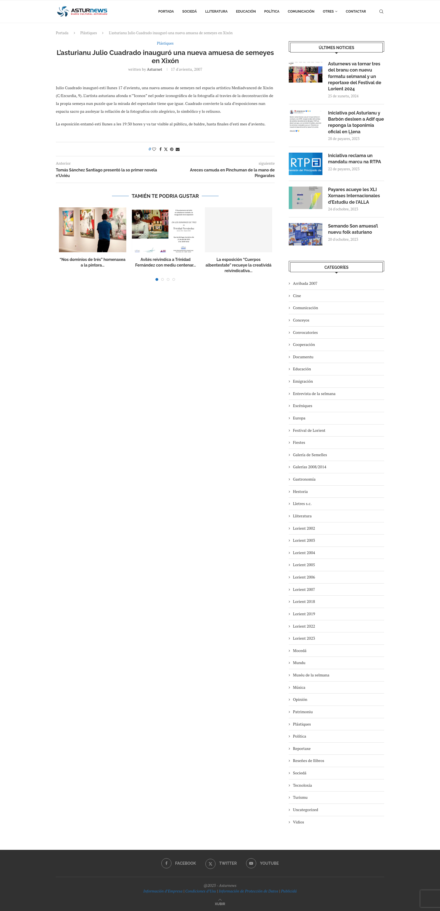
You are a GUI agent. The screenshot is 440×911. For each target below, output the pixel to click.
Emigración (303, 381)
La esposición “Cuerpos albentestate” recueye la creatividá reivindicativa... (238, 265)
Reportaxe (302, 748)
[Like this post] (154, 149)
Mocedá (299, 650)
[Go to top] (220, 903)
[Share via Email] (178, 149)
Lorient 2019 (304, 613)
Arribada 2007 (305, 283)
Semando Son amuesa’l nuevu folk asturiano (353, 229)
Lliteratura (216, 11)
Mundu (299, 662)
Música (299, 687)
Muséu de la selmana (311, 675)
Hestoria (300, 491)
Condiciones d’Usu (200, 891)
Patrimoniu (303, 711)
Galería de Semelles (310, 454)
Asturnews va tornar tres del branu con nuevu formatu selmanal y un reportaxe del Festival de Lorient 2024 (354, 76)
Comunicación (301, 11)
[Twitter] (221, 863)
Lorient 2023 (304, 638)
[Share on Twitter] (166, 149)
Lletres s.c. (302, 503)
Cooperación (304, 344)
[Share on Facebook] (160, 149)
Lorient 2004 (304, 552)
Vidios (298, 822)
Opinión (300, 699)
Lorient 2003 (304, 540)
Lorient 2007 (304, 589)
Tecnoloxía (302, 785)
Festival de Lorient (309, 430)
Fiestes (299, 442)
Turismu (300, 797)
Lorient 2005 (304, 564)
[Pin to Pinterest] (171, 149)
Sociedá (189, 11)
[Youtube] (262, 863)
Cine (297, 295)
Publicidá (289, 891)
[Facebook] (178, 863)
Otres (328, 11)
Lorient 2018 (304, 601)
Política (271, 11)
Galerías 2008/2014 (309, 466)
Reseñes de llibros (308, 760)
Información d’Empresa (162, 891)
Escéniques (302, 405)
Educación (246, 11)
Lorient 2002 (304, 528)
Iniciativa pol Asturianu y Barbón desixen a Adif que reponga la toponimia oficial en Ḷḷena (356, 122)
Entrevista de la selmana (314, 393)
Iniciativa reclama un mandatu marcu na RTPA (354, 158)
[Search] (381, 11)
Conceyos (301, 320)
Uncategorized (305, 809)
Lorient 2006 (304, 577)
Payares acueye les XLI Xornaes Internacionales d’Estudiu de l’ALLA (354, 196)
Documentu (303, 356)
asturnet (154, 69)
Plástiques (88, 32)
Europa (299, 418)
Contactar (356, 11)
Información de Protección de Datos (248, 891)
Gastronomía (304, 479)
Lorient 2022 (304, 626)
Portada (166, 11)
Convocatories (305, 332)
